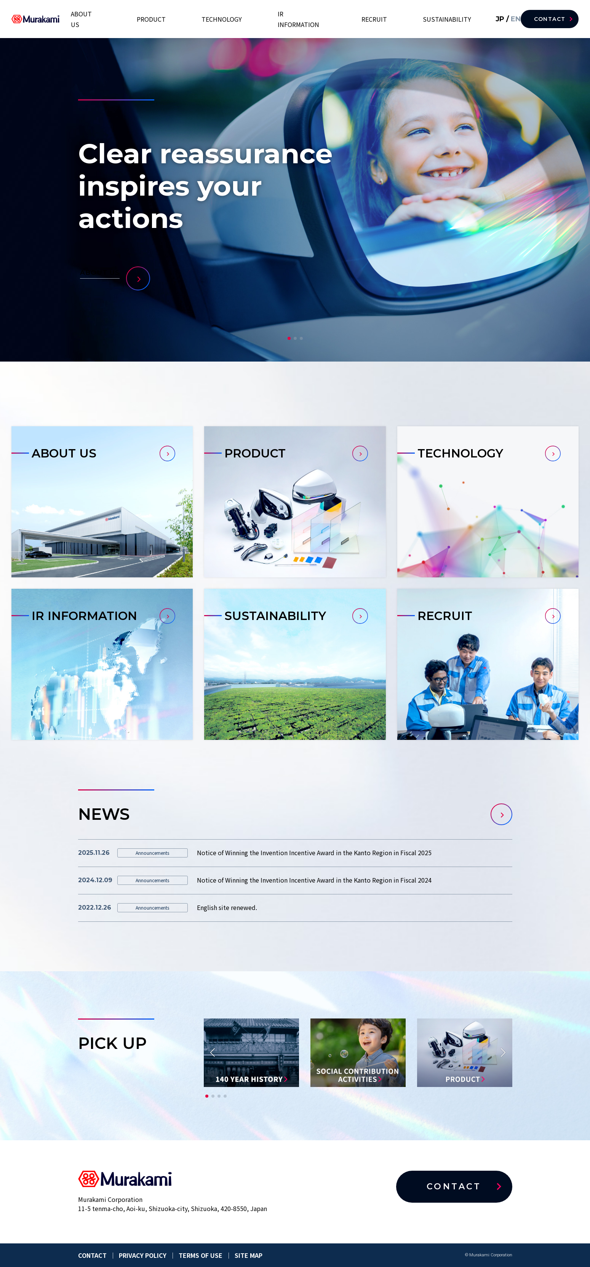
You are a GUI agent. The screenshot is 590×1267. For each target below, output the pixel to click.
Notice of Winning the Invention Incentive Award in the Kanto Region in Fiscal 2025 (314, 852)
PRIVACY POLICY (142, 1255)
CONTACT (550, 19)
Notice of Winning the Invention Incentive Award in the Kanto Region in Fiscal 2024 (314, 880)
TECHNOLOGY (293, 19)
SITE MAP (248, 1255)
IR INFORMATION (350, 19)
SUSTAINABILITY (449, 19)
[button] (289, 338)
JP (490, 18)
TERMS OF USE (200, 1255)
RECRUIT (400, 19)
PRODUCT (246, 19)
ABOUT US (204, 19)
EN (504, 18)
